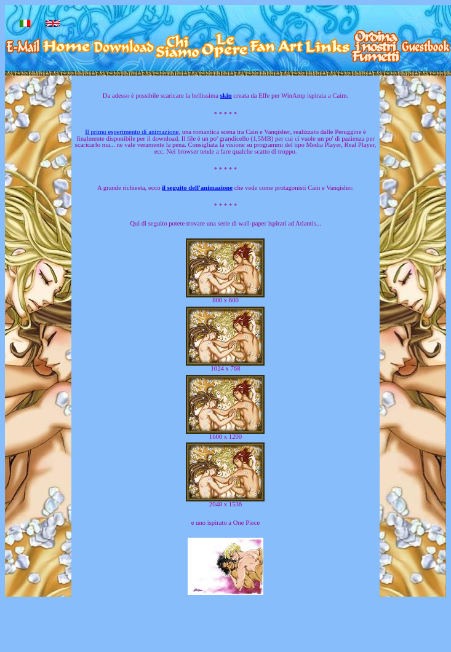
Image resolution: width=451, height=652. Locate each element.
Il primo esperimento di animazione (131, 131)
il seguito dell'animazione (197, 187)
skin (226, 95)
